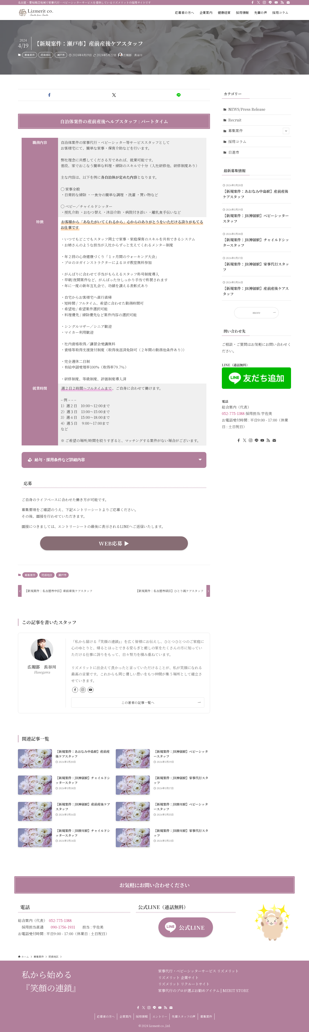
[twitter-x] (258, 2)
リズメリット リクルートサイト (184, 984)
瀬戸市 (61, 55)
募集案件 (30, 55)
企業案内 (125, 1016)
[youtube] (276, 2)
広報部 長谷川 (42, 666)
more (256, 312)
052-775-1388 (233, 413)
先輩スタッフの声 (183, 1016)
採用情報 (142, 1016)
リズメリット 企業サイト (178, 977)
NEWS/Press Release (246, 109)
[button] (49, 95)
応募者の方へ (106, 1016)
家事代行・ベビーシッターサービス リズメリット (198, 971)
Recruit (234, 120)
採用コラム (237, 141)
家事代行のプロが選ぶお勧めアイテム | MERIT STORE (203, 990)
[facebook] (253, 2)
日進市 (233, 152)
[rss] (282, 2)
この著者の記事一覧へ (137, 702)
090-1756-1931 (63, 927)
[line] (270, 2)
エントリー (159, 1016)
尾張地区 (46, 55)
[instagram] (264, 2)
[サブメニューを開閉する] (286, 131)
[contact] (288, 2)
